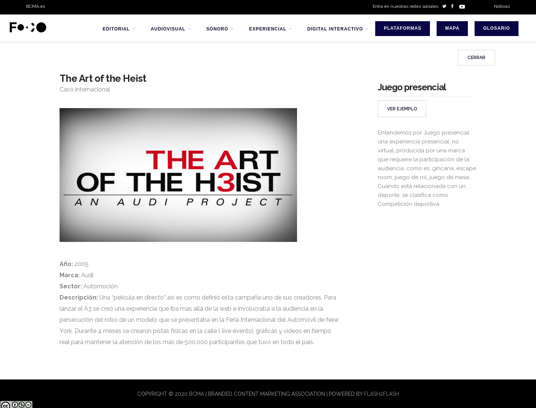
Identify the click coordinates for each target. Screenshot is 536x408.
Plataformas (402, 28)
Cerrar (476, 57)
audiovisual (168, 29)
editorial (116, 29)
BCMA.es (35, 6)
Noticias (502, 6)
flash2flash (381, 394)
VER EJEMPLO (402, 108)
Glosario (496, 28)
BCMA (196, 394)
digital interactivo (335, 29)
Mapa (452, 28)
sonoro (217, 29)
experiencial (267, 29)
